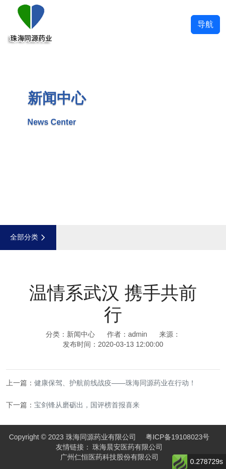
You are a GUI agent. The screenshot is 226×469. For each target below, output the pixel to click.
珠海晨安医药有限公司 (127, 447)
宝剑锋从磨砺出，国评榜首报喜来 (87, 405)
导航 (205, 24)
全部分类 (28, 237)
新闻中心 (81, 334)
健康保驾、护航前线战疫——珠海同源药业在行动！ (115, 383)
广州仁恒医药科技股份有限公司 (109, 457)
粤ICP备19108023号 (178, 437)
